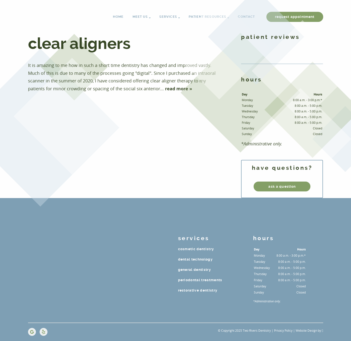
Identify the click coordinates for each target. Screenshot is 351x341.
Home (118, 16)
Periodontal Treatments (200, 280)
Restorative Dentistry (198, 290)
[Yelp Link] (43, 332)
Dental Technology (195, 259)
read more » (178, 89)
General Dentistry (194, 270)
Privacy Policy (283, 330)
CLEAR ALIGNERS (79, 43)
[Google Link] (32, 332)
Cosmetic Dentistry (196, 249)
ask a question (282, 186)
